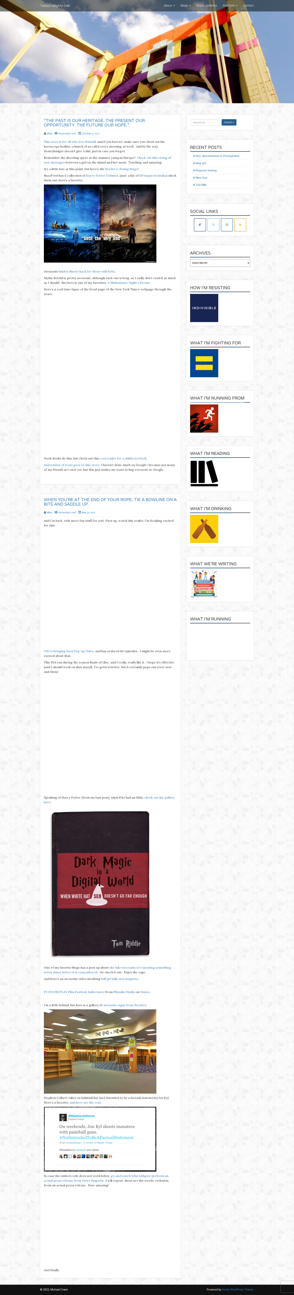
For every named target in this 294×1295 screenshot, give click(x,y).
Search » (229, 122)
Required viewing (206, 170)
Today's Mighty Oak (55, 6)
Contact (248, 5)
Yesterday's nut (67, 133)
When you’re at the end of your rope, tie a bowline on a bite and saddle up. (110, 502)
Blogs (186, 5)
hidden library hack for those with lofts (87, 271)
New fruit (201, 177)
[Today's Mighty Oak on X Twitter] (213, 224)
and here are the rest (85, 1102)
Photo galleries (206, 5)
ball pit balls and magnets (119, 979)
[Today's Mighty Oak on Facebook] (200, 224)
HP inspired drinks (152, 175)
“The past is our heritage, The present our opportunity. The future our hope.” (94, 123)
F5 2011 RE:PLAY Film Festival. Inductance (74, 992)
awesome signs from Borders (124, 1005)
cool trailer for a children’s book (123, 458)
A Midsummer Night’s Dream (129, 283)
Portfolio (230, 5)
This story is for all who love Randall (70, 142)
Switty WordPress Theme (237, 1289)
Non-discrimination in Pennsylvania (217, 156)
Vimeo (145, 992)
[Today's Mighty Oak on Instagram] (227, 224)
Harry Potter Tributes (102, 175)
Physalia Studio (124, 992)
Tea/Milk (201, 185)
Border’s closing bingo (121, 169)
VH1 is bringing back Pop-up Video (69, 651)
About (169, 5)
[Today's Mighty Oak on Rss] (240, 224)
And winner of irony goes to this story (71, 465)
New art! (201, 163)
